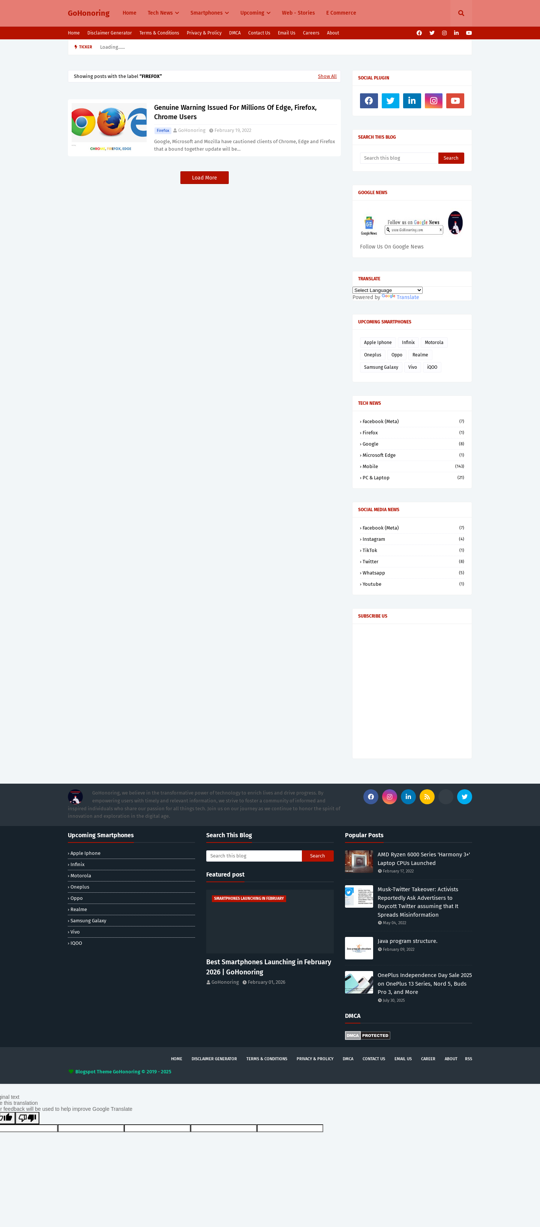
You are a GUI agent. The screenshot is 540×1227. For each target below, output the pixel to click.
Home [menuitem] (129, 13)
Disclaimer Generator (109, 33)
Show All (327, 76)
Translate (400, 297)
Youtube (413, 584)
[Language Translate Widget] (387, 290)
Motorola (434, 342)
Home (74, 33)
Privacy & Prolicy (204, 33)
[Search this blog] (399, 158)
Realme (420, 355)
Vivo (412, 367)
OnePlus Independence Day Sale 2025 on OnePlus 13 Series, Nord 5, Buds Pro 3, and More (425, 983)
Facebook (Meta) (413, 421)
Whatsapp (413, 573)
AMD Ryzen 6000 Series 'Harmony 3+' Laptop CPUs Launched (424, 858)
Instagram (413, 539)
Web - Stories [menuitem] (298, 13)
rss (468, 1058)
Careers (311, 33)
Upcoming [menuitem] (252, 13)
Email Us (287, 33)
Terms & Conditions (159, 33)
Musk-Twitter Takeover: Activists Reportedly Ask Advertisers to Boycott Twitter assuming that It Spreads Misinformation (418, 902)
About (333, 33)
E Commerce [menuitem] (341, 13)
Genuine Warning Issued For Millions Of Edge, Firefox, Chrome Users (235, 112)
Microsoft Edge (413, 455)
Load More (204, 178)
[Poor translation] (27, 1118)
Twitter (413, 561)
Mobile (413, 466)
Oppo (397, 355)
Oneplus (372, 355)
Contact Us (259, 33)
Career (428, 1058)
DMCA (235, 33)
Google (413, 444)
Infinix (408, 342)
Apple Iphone (378, 342)
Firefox (163, 130)
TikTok (413, 550)
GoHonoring (89, 13)
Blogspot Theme (93, 1071)
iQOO (432, 367)
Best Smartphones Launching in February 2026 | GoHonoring (268, 967)
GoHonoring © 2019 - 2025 (142, 1071)
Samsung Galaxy (381, 367)
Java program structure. (408, 941)
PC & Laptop (413, 477)
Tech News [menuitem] (160, 13)
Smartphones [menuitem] (206, 13)
